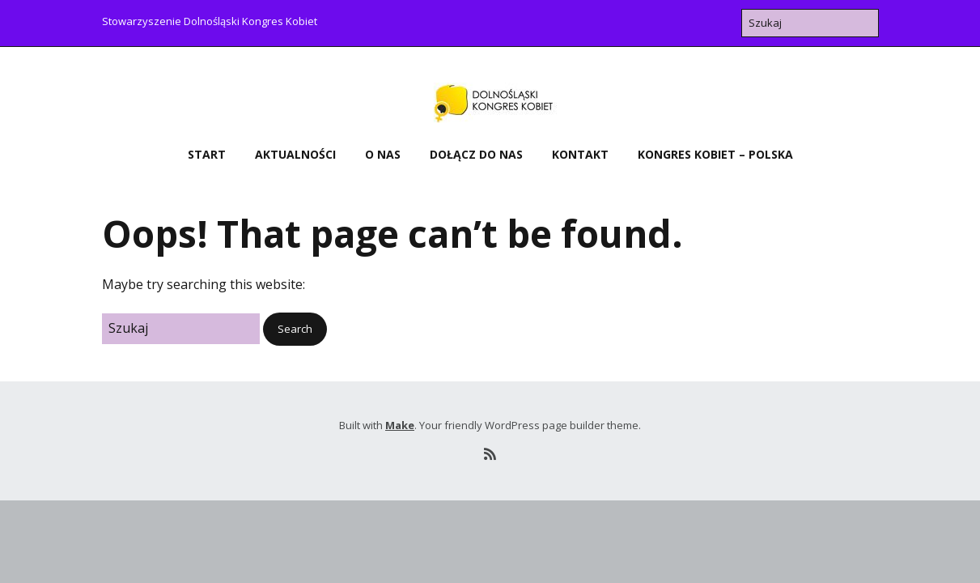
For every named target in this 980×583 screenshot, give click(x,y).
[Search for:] (810, 23)
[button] (295, 329)
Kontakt (580, 154)
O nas (383, 154)
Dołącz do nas (476, 154)
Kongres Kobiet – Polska (715, 154)
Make (399, 425)
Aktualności (295, 154)
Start (207, 154)
